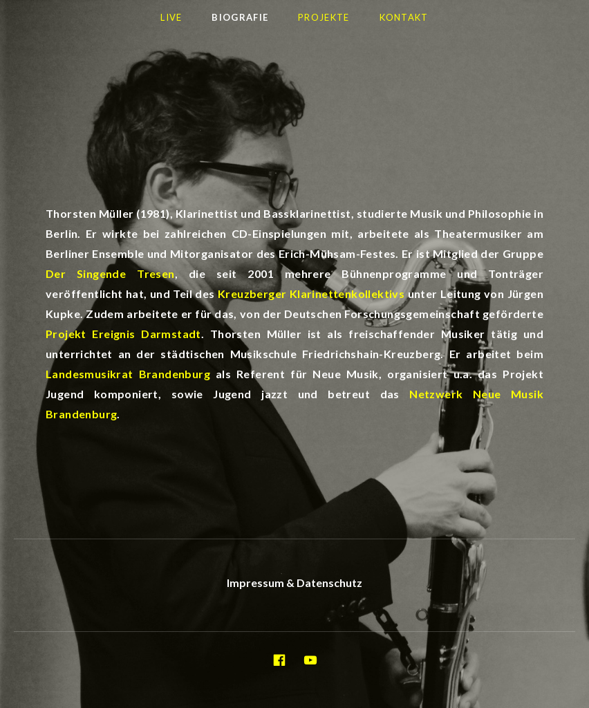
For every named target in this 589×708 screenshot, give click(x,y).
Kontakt (404, 17)
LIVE (171, 17)
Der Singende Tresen (110, 273)
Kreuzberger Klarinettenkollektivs (311, 293)
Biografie (240, 17)
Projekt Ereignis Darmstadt (123, 333)
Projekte (323, 17)
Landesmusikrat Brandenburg (128, 373)
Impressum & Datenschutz (294, 582)
